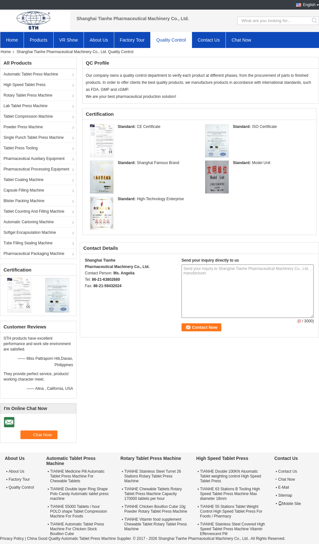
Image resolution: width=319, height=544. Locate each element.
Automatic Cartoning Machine (29, 222)
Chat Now (241, 40)
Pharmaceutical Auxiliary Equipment (34, 158)
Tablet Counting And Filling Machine (34, 211)
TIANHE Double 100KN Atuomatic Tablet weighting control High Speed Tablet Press (230, 476)
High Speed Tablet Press (25, 85)
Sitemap (285, 495)
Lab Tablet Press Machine (26, 106)
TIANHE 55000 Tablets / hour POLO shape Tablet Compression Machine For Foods (78, 511)
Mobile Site (289, 503)
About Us (99, 40)
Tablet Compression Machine (28, 116)
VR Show (68, 40)
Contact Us (209, 40)
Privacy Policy (12, 538)
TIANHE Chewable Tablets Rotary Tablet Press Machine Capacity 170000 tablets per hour (153, 494)
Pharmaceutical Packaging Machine (34, 253)
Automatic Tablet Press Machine (31, 74)
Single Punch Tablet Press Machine (34, 137)
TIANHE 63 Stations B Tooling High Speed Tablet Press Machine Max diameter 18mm (230, 494)
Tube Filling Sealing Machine (28, 243)
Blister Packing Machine (24, 201)
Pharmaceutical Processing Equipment (36, 169)
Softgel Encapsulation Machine (30, 232)
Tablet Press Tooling (21, 148)
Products (38, 40)
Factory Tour (132, 40)
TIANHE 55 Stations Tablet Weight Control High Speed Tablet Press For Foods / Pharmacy (231, 511)
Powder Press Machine (23, 127)
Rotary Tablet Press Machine (28, 95)
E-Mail (283, 487)
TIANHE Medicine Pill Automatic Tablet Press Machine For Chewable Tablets (77, 476)
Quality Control (171, 40)
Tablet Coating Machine (23, 179)
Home (12, 40)
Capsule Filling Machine (24, 190)
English (309, 5)
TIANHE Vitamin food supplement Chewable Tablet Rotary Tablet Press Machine (155, 524)
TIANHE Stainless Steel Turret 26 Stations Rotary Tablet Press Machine (152, 476)
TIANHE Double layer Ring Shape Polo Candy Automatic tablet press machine (79, 494)
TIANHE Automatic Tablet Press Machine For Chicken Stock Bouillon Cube (77, 529)
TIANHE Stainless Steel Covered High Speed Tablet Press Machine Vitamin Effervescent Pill (232, 529)
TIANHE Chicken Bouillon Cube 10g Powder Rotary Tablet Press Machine (155, 509)
